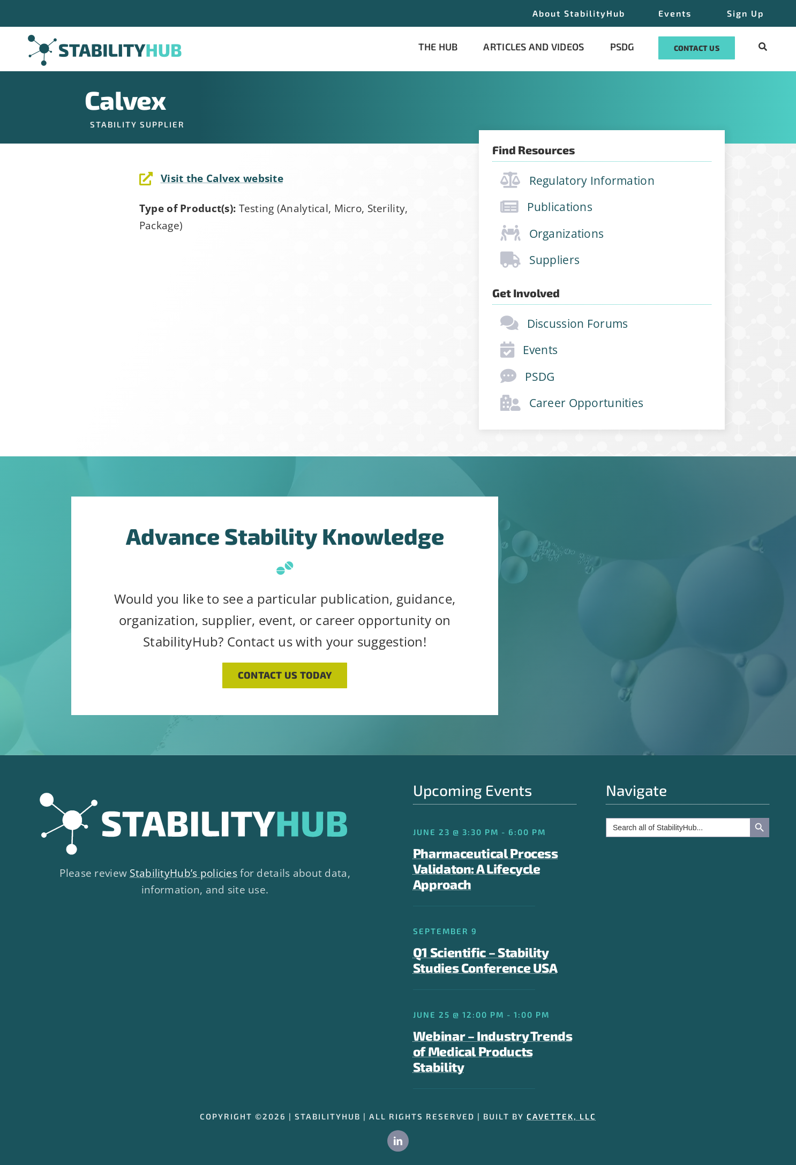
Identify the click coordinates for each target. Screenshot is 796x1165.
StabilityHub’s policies (183, 873)
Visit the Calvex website (222, 178)
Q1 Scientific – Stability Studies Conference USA (485, 959)
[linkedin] (398, 1141)
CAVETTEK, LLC (561, 1116)
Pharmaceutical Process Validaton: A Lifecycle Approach (485, 868)
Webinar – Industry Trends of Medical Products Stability (493, 1051)
